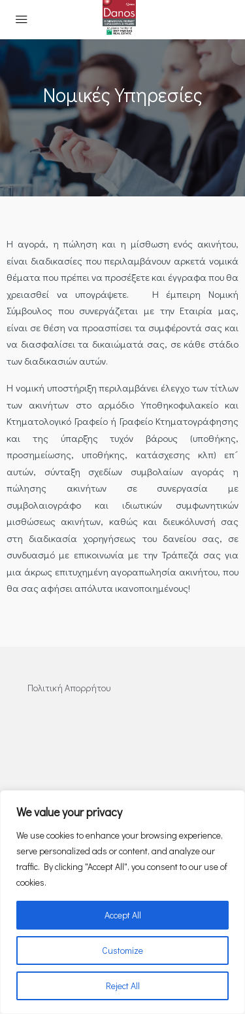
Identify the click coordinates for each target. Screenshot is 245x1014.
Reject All (123, 985)
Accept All (123, 915)
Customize (122, 950)
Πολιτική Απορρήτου (68, 687)
